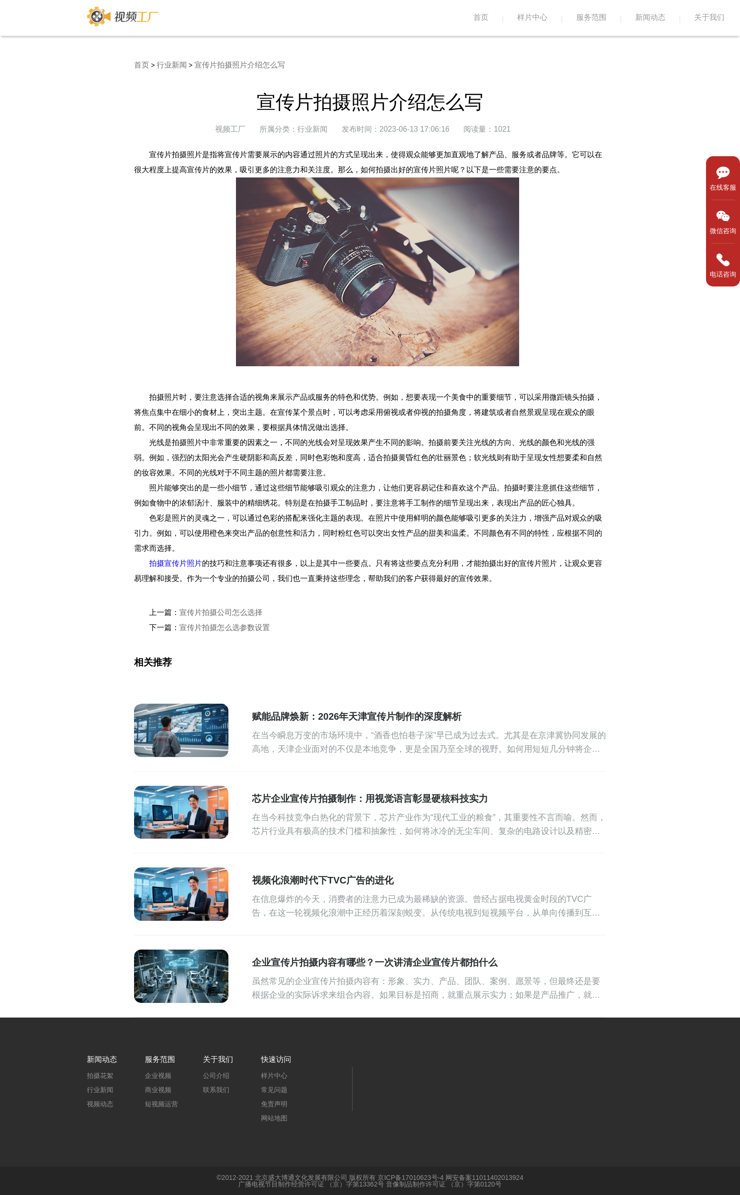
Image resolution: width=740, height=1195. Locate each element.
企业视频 (158, 1075)
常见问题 (274, 1090)
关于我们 (709, 17)
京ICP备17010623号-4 (411, 1177)
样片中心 (532, 17)
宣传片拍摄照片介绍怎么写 (239, 65)
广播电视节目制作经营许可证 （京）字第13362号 (311, 1184)
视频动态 (100, 1104)
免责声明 (274, 1104)
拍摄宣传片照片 (175, 563)
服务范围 (591, 17)
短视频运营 (161, 1104)
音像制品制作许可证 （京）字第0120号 (444, 1184)
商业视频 (158, 1090)
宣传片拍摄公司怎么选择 (220, 612)
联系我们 (216, 1090)
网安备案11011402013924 (484, 1177)
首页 (480, 17)
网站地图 (274, 1118)
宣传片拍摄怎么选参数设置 (224, 627)
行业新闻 (172, 65)
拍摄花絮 (100, 1075)
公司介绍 (216, 1075)
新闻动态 (650, 17)
